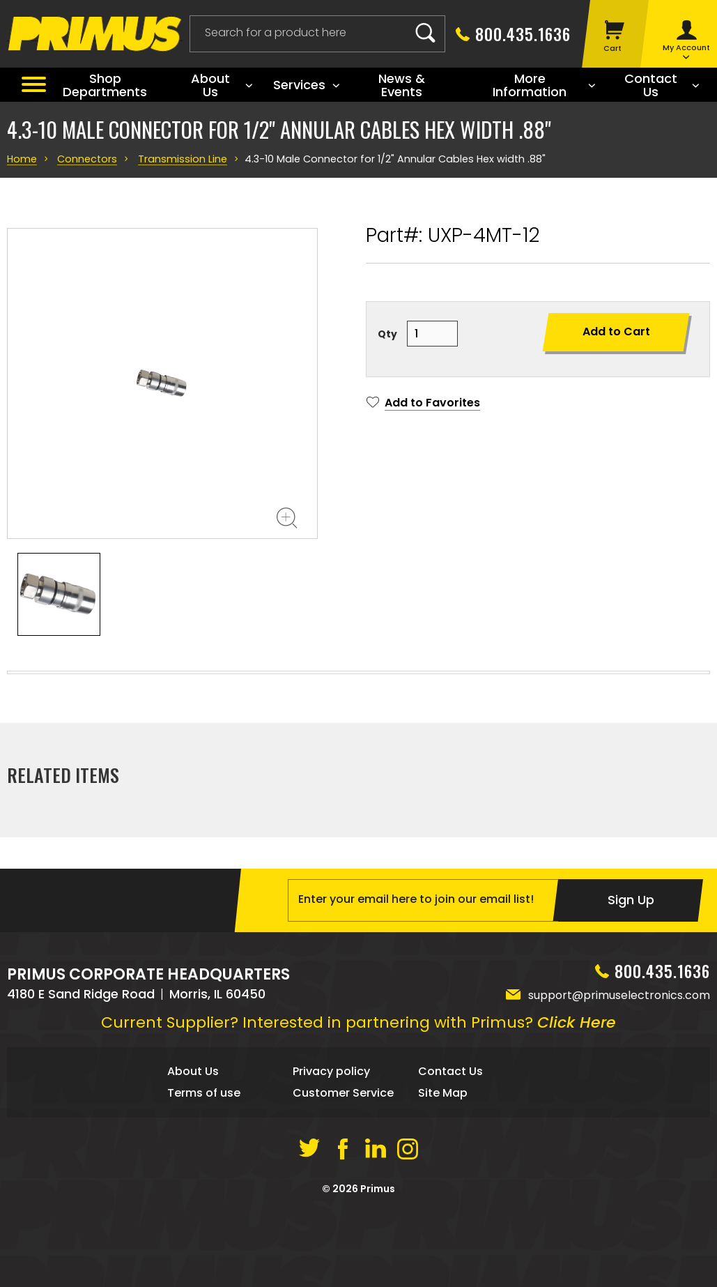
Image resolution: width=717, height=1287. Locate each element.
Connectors (83, 159)
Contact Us (450, 1165)
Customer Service (343, 1186)
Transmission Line (173, 159)
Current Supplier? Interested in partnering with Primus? (358, 1116)
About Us (193, 1165)
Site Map (443, 1186)
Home (21, 159)
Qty (387, 334)
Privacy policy (331, 1165)
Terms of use (203, 1186)
